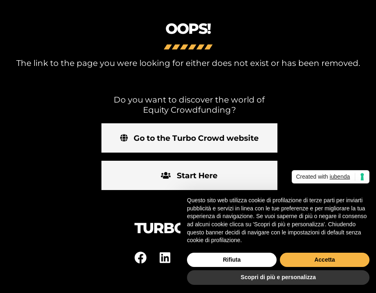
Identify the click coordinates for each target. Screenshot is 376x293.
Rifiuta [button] (232, 259)
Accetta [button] (324, 259)
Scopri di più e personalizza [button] (278, 277)
